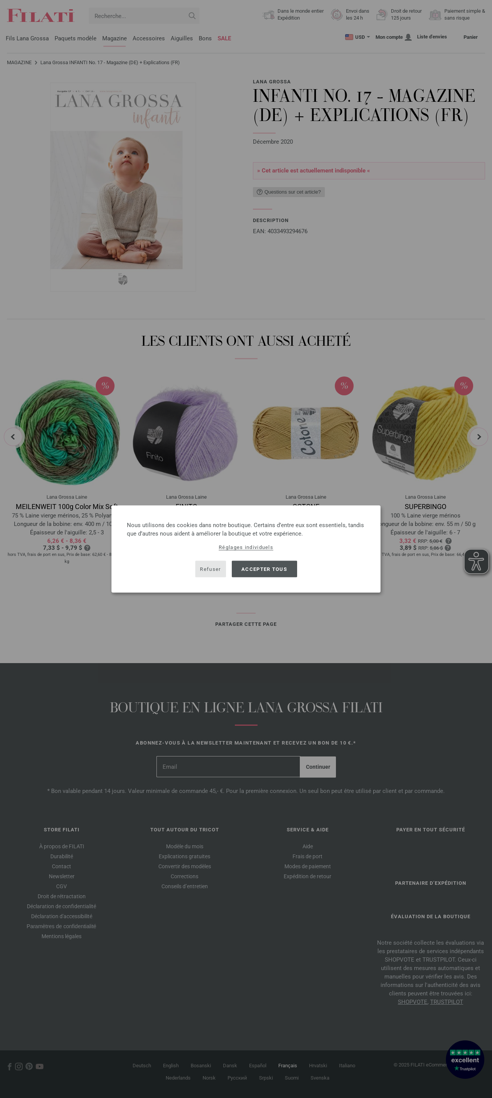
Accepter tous (264, 569)
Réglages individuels (246, 547)
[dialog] (246, 549)
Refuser (210, 569)
